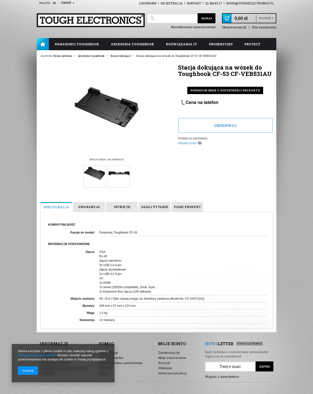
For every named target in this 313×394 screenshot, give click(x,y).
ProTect (252, 44)
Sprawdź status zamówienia (120, 363)
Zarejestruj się (169, 352)
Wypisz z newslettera (222, 376)
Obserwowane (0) (234, 27)
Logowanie (147, 3)
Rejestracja (172, 3)
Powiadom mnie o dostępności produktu (225, 90)
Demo (103, 373)
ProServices (221, 44)
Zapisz (264, 366)
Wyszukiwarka (111, 358)
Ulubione (165, 368)
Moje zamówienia (172, 358)
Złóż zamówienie (264, 27)
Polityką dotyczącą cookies (37, 355)
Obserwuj (225, 125)
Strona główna (43, 44)
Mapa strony (108, 352)
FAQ (46, 56)
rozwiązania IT (181, 44)
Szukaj (206, 18)
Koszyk (164, 363)
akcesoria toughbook (132, 44)
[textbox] (172, 18)
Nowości (106, 368)
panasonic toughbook (77, 44)
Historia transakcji (172, 373)
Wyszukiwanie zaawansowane (193, 27)
